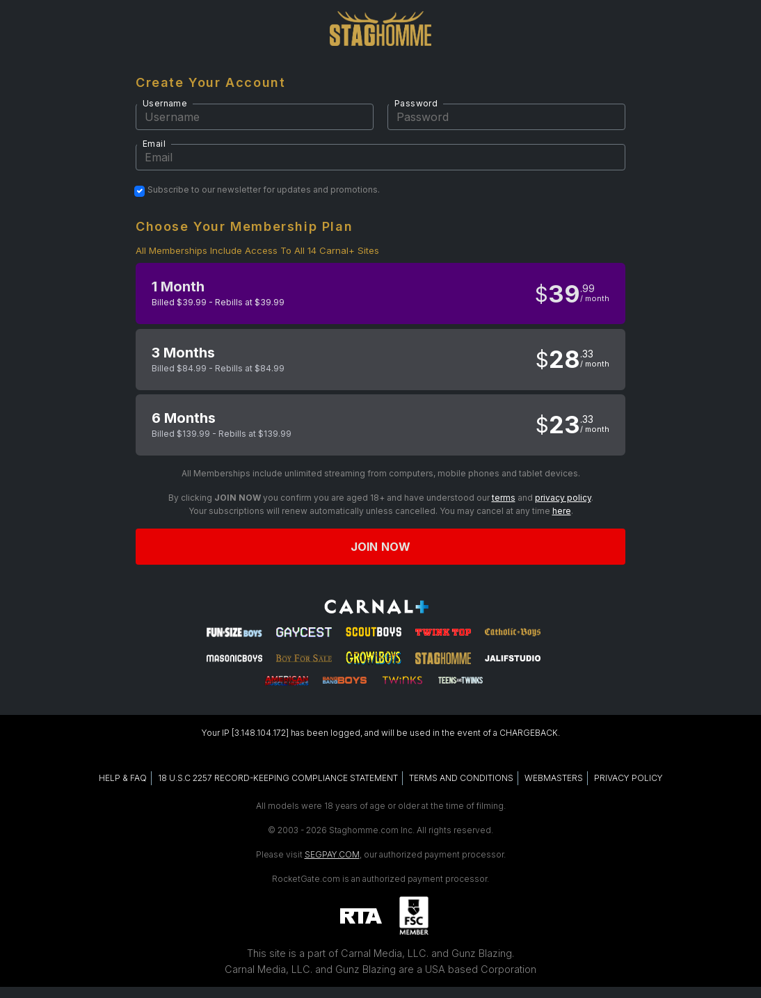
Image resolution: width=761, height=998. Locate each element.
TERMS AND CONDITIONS (461, 778)
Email (154, 143)
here (561, 511)
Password (416, 103)
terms (503, 497)
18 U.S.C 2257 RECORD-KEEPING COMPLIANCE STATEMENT (278, 778)
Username (165, 103)
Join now (380, 547)
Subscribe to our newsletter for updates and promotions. (263, 190)
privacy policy (563, 497)
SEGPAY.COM (332, 854)
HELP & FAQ (123, 778)
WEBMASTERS (553, 778)
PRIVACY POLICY (628, 778)
